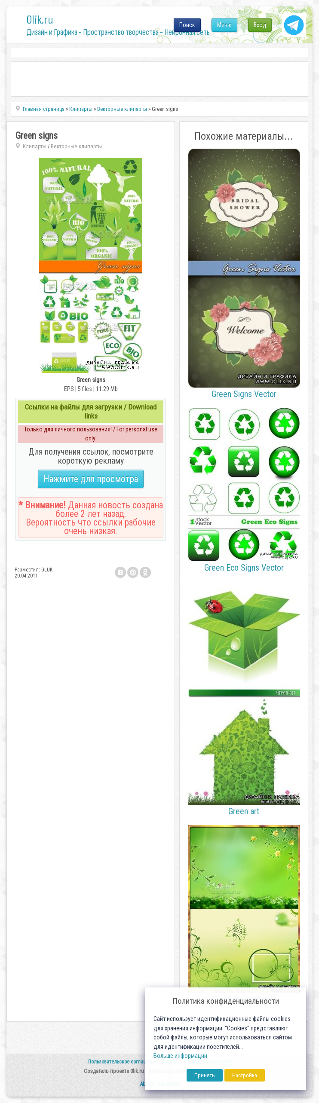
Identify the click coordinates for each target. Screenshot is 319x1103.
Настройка (244, 1075)
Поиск (187, 24)
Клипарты (34, 146)
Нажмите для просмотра (90, 479)
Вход (260, 24)
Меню (224, 24)
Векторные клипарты (76, 146)
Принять (204, 1075)
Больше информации (180, 1056)
